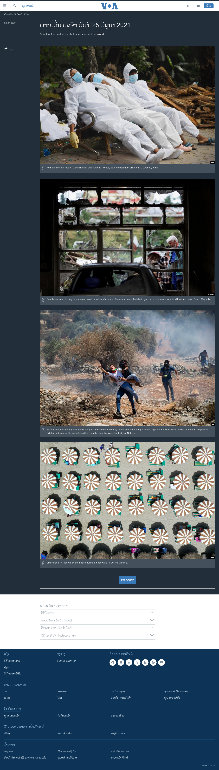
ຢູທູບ (6, 667)
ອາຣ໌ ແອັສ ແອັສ (64, 733)
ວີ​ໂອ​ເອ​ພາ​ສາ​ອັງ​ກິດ (66, 751)
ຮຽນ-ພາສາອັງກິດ (172, 698)
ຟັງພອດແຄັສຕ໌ (118, 716)
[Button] (8, 49)
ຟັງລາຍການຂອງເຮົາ (66, 661)
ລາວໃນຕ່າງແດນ (118, 691)
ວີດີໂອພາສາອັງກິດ (12, 673)
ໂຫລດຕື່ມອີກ (127, 580)
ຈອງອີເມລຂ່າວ (118, 733)
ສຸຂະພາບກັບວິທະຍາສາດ (176, 691)
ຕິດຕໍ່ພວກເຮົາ (63, 716)
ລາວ (6, 691)
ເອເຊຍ (7, 698)
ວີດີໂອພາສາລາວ (12, 661)
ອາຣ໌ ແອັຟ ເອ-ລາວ (120, 751)
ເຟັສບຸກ (7, 733)
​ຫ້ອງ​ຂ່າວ (8, 751)
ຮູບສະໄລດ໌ (28, 6)
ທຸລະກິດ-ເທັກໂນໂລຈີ (121, 698)
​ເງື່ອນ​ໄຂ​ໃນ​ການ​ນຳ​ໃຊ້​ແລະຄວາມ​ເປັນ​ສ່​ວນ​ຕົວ (25, 758)
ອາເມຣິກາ (62, 691)
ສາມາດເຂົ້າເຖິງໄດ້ (119, 758)
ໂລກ (59, 698)
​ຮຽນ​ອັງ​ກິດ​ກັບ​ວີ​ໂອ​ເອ (67, 758)
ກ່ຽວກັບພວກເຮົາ (11, 716)
